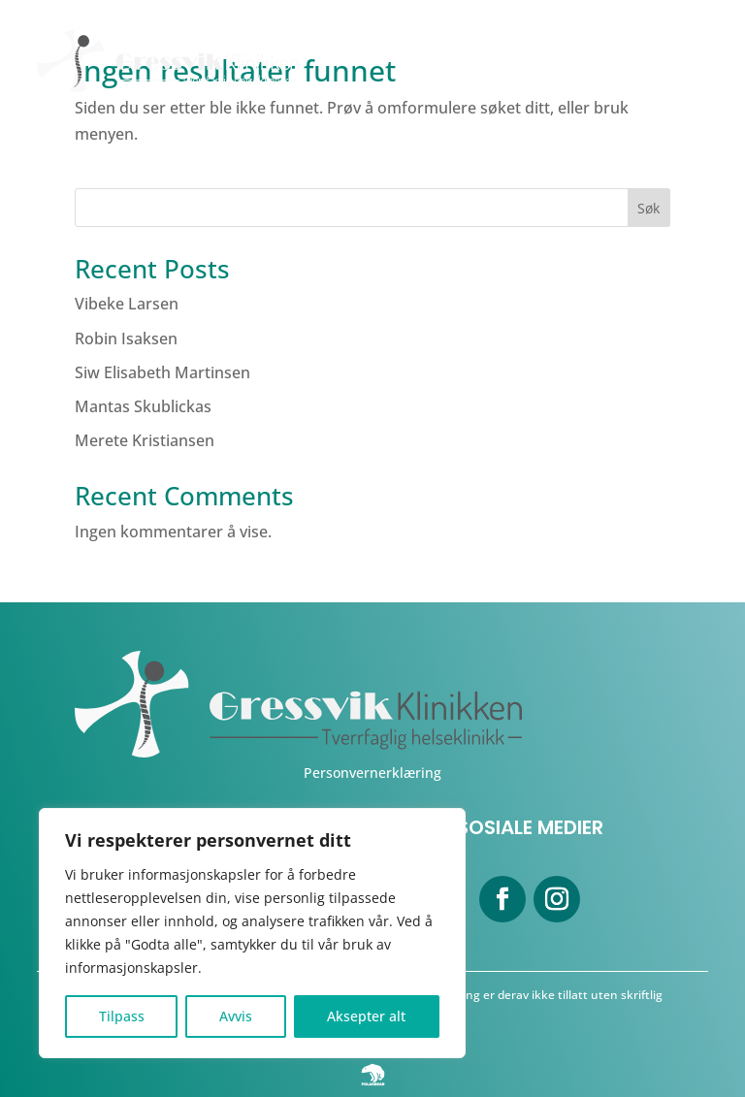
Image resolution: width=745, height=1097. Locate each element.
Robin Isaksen (126, 338)
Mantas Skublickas (143, 406)
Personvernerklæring (372, 772)
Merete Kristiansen (144, 440)
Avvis (235, 1016)
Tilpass (122, 1016)
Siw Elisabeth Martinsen (162, 372)
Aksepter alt (366, 1016)
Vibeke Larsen (126, 303)
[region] (252, 933)
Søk (648, 208)
